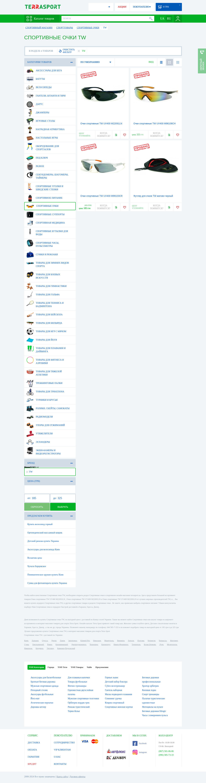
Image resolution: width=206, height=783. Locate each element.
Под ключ (37, 158)
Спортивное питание (44, 198)
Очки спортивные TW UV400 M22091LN (101, 123)
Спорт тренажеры (150, 694)
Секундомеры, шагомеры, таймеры (47, 175)
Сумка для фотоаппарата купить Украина (47, 583)
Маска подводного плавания (118, 694)
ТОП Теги (62, 667)
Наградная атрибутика (45, 129)
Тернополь (136, 644)
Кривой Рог (85, 640)
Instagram (140, 752)
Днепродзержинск (78, 644)
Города (51, 667)
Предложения (101, 667)
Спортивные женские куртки (119, 707)
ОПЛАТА (32, 750)
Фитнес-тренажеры (77, 686)
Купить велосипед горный (40, 524)
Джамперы (37, 112)
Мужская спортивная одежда (45, 686)
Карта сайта (62, 776)
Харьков (35, 640)
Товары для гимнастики (46, 286)
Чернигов (151, 640)
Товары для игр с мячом (46, 331)
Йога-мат (35, 698)
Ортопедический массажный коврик (44, 532)
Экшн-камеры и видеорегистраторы (43, 451)
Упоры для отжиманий (45, 425)
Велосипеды (39, 87)
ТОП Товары (77, 667)
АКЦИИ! (122, 7)
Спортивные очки (42, 206)
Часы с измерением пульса (155, 715)
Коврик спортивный (114, 703)
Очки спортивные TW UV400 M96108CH (155, 123)
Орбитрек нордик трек (78, 703)
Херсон (131, 640)
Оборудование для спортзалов (42, 147)
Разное (35, 166)
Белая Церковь (150, 644)
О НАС (57, 757)
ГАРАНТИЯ (33, 757)
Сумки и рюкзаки (42, 254)
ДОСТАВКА (34, 742)
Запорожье (72, 640)
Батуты (35, 79)
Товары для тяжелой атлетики (44, 372)
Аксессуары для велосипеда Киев (43, 549)
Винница (120, 640)
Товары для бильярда (44, 323)
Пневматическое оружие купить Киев (45, 575)
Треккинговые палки (44, 383)
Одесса (45, 640)
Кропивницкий (61, 644)
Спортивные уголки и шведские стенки (44, 187)
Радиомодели (39, 417)
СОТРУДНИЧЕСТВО (64, 742)
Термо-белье (74, 711)
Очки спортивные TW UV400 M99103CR (102, 196)
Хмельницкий (38, 644)
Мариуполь (109, 640)
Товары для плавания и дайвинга (46, 349)
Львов (62, 640)
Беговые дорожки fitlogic (154, 711)
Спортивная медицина (45, 223)
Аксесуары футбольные (42, 694)
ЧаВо (89, 667)
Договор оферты (77, 776)
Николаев (97, 640)
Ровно (49, 644)
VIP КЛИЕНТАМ (62, 750)
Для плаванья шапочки (79, 677)
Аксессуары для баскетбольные (46, 677)
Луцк (161, 644)
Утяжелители (39, 433)
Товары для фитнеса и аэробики (45, 360)
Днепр (53, 640)
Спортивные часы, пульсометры (42, 243)
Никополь (28, 648)
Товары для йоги (41, 340)
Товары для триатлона (45, 391)
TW (29, 472)
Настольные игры (42, 138)
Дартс (34, 104)
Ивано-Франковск (121, 644)
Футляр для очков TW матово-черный (153, 196)
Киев (26, 640)
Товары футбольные (77, 682)
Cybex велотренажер (115, 686)
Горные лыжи (111, 677)
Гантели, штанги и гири (46, 96)
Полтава (140, 640)
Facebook (140, 743)
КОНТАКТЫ (60, 764)
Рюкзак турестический (79, 707)
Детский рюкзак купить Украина (43, 541)
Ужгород (50, 648)
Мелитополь (172, 644)
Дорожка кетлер (38, 707)
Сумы (26, 644)
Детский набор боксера (116, 682)
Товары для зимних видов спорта (47, 263)
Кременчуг (105, 644)
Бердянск (39, 648)
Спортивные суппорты (45, 214)
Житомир (174, 640)
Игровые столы (40, 121)
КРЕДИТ (32, 764)
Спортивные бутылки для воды (47, 232)
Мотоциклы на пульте (152, 707)
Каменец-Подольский (66, 648)
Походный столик (39, 690)
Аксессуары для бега (44, 70)
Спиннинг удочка (113, 698)
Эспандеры (38, 442)
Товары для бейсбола (44, 314)
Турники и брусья (42, 400)
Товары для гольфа (43, 294)
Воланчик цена (34, 558)
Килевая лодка (149, 690)
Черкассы (163, 640)
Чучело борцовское (36, 566)
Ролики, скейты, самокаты (48, 408)
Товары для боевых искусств (43, 275)
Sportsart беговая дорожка (43, 682)
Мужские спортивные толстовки (83, 698)
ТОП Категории (36, 667)
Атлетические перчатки (42, 703)
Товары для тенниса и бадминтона (45, 303)
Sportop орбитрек (150, 686)
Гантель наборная (113, 690)
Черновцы (94, 644)
